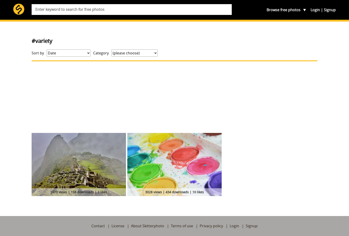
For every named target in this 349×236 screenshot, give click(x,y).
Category (101, 53)
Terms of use (182, 225)
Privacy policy (211, 225)
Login (315, 9)
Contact (98, 225)
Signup (330, 9)
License (118, 225)
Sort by (38, 53)
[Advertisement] (174, 97)
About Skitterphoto (147, 225)
